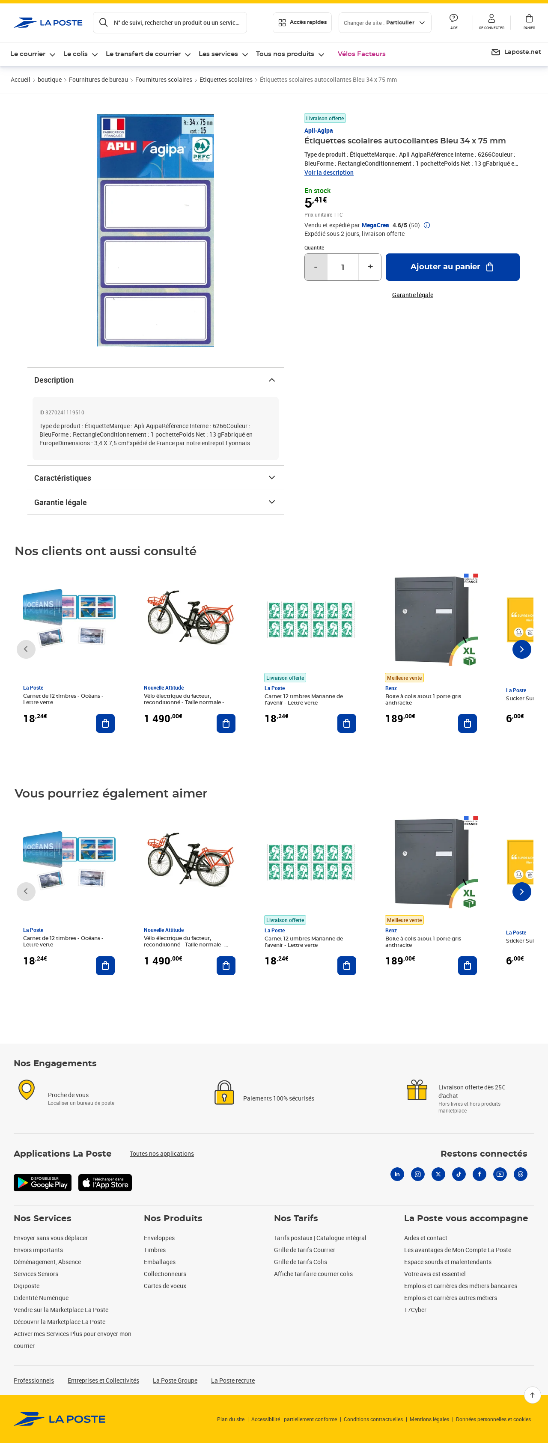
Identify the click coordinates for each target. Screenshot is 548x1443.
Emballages (160, 1262)
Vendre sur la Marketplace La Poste (61, 1310)
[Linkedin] (397, 1174)
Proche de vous (68, 1095)
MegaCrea (375, 225)
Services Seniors (36, 1274)
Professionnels (34, 1380)
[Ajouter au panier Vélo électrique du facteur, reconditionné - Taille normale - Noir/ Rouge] (226, 723)
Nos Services (42, 1218)
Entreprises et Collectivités (103, 1380)
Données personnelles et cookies (493, 1419)
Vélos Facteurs (362, 54)
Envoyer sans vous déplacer (51, 1238)
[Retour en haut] (532, 1395)
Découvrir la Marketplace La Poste (59, 1322)
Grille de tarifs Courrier (304, 1250)
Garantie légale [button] (412, 295)
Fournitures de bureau (98, 79)
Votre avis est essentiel (435, 1274)
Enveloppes (159, 1238)
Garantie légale (155, 502)
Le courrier (27, 54)
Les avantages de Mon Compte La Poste (457, 1250)
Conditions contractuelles (373, 1419)
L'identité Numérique (41, 1298)
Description (155, 380)
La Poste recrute (233, 1380)
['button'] (48, 23)
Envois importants (38, 1250)
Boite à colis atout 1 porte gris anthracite (423, 699)
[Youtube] (500, 1174)
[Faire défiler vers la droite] (522, 649)
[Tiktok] (459, 1174)
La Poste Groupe (175, 1380)
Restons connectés (484, 1154)
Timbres (155, 1250)
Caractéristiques (155, 478)
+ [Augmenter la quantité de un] (370, 267)
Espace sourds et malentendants (447, 1262)
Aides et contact (425, 1238)
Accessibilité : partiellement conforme (294, 1419)
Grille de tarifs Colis (300, 1262)
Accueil (20, 79)
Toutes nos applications (162, 1153)
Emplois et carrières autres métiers (450, 1298)
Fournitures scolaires (163, 79)
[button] (491, 22)
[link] (60, 1419)
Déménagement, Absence (47, 1262)
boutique (50, 79)
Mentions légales (429, 1419)
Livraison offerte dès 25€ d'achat (471, 1091)
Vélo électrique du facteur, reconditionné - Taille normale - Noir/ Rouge (184, 702)
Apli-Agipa (318, 130)
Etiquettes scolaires (226, 79)
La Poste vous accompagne (466, 1218)
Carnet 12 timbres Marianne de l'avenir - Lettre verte (304, 699)
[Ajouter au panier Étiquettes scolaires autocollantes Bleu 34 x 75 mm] (453, 267)
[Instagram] (418, 1174)
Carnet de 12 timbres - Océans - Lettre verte (63, 699)
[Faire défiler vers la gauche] (26, 649)
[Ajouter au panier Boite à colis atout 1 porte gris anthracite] (467, 723)
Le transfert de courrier (143, 54)
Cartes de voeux (165, 1286)
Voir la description (329, 172)
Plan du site (230, 1419)
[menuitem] (516, 52)
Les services (218, 54)
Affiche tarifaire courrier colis (313, 1274)
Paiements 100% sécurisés (278, 1098)
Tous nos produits (285, 54)
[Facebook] (479, 1174)
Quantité (314, 247)
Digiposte (26, 1286)
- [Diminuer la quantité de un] (316, 267)
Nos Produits (173, 1218)
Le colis (75, 54)
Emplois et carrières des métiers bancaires (460, 1286)
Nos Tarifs (296, 1218)
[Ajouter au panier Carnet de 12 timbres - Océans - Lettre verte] (105, 723)
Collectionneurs (165, 1274)
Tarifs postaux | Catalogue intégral (320, 1238)
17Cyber (415, 1310)
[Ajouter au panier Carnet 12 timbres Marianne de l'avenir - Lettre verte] (347, 723)
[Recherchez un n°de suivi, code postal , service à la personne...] (170, 22)
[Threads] (520, 1174)
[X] (438, 1174)
